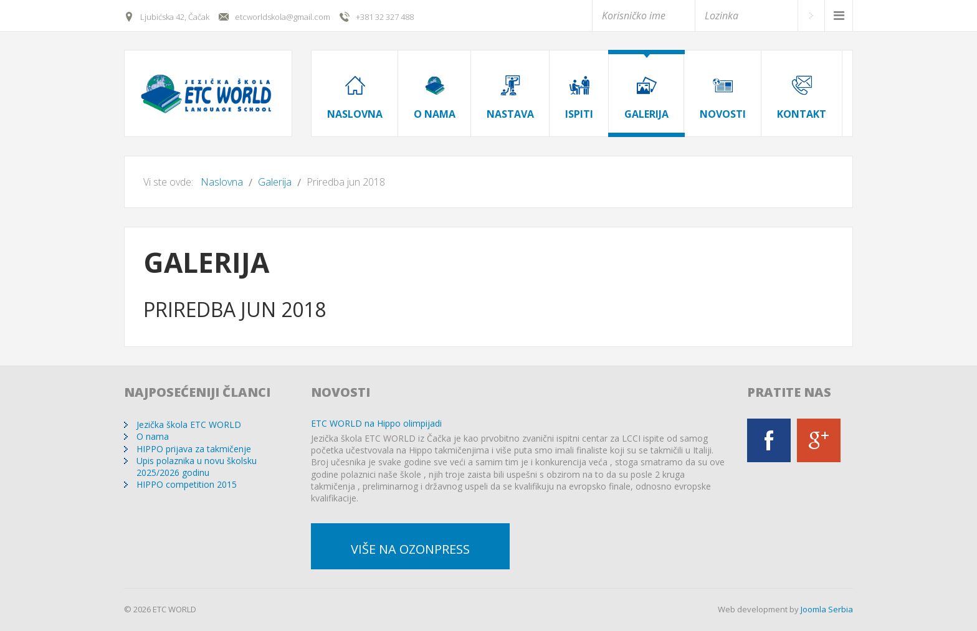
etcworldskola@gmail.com (282, 16)
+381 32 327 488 (385, 16)
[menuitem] (355, 85)
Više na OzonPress (410, 549)
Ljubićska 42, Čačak (174, 16)
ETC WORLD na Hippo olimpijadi (376, 423)
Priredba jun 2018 (234, 309)
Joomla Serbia (827, 609)
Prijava (811, 15)
